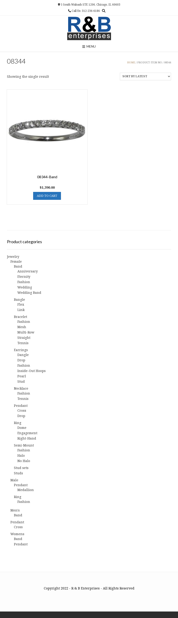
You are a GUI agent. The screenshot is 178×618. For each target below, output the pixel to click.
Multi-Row (25, 332)
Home (131, 62)
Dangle (23, 355)
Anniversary (27, 271)
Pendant (21, 405)
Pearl (21, 376)
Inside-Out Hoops (31, 371)
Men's (15, 510)
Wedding (24, 287)
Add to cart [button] (47, 196)
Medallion (25, 490)
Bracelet (20, 316)
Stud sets (21, 468)
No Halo (23, 461)
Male (14, 480)
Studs (18, 473)
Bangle (19, 299)
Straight (23, 337)
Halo (21, 455)
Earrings (21, 350)
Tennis (23, 343)
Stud (21, 381)
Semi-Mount (24, 445)
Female (16, 261)
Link (21, 309)
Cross (21, 410)
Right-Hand (26, 438)
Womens (17, 534)
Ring (17, 423)
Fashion (23, 282)
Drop (21, 360)
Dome (21, 427)
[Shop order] (145, 76)
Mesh (21, 327)
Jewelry (13, 256)
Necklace (21, 388)
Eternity (23, 276)
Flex (20, 304)
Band (18, 266)
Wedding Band (29, 292)
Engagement (27, 433)
